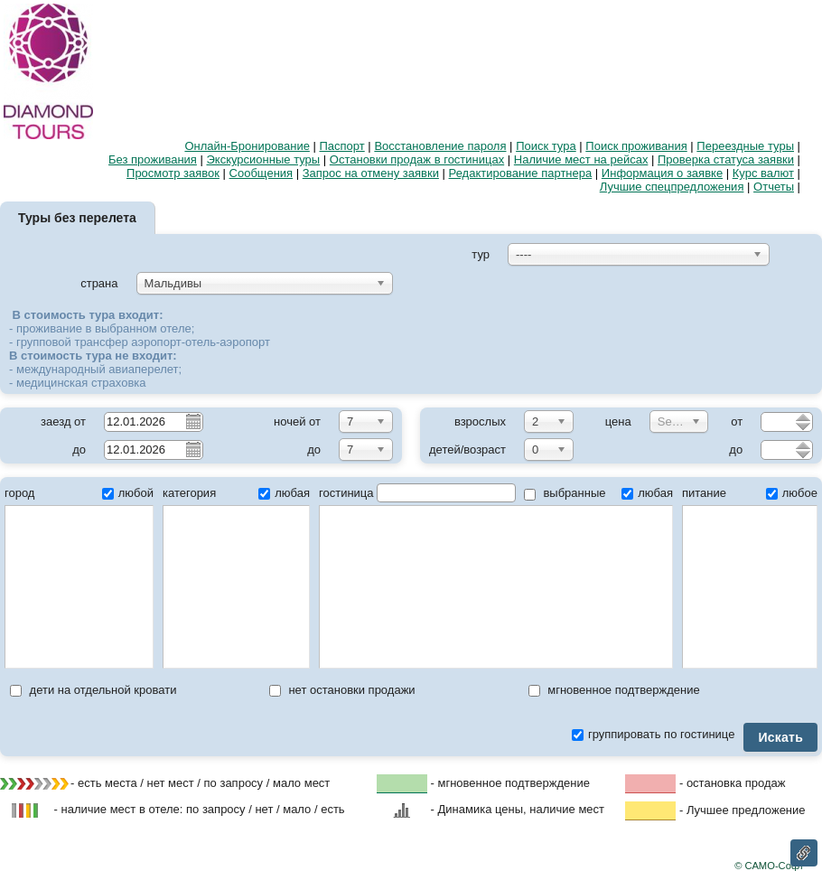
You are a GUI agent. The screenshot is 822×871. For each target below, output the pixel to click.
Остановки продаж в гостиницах (417, 159)
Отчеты (773, 186)
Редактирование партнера (521, 173)
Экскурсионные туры (264, 159)
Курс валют (763, 173)
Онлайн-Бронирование (246, 146)
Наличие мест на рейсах (581, 159)
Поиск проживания (636, 146)
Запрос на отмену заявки (371, 173)
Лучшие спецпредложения (672, 186)
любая (284, 493)
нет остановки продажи (342, 690)
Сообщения (261, 173)
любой (128, 493)
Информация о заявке (662, 173)
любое (791, 493)
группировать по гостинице (653, 734)
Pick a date (192, 421)
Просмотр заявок (173, 173)
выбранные (565, 493)
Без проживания (152, 159)
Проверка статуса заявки (726, 159)
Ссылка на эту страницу (803, 852)
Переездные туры (745, 146)
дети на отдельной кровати (93, 690)
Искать (780, 737)
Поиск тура (546, 146)
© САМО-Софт (769, 865)
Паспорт (342, 146)
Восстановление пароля (440, 146)
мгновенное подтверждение (614, 690)
